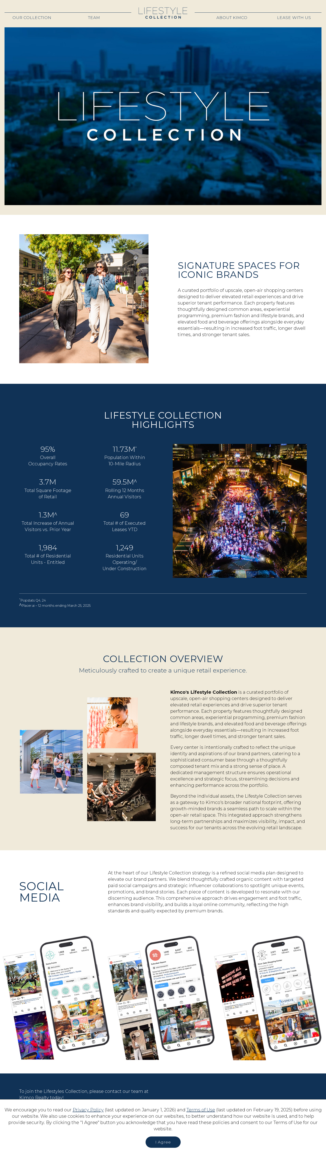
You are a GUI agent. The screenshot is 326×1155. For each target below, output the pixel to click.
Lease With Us (294, 17)
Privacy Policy (88, 1110)
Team (94, 17)
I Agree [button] (163, 1142)
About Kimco (231, 17)
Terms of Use (201, 1110)
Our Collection (31, 17)
